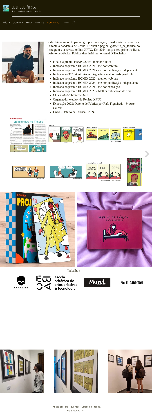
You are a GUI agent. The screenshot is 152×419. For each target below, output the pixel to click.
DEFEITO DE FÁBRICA (24, 6)
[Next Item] (147, 154)
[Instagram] (73, 22)
